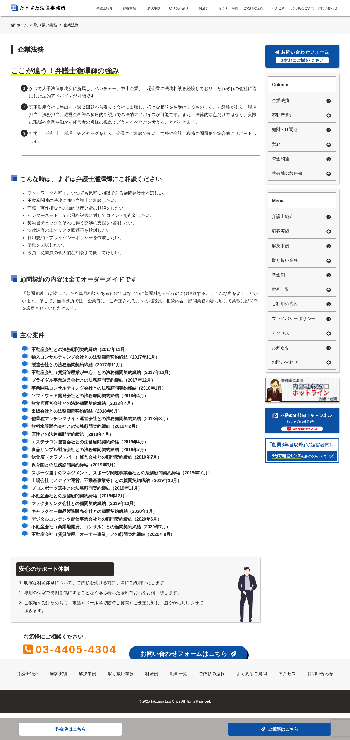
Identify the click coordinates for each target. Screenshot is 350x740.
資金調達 (301, 159)
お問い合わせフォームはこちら (188, 654)
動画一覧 (301, 290)
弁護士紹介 (104, 8)
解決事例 (154, 8)
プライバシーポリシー (301, 319)
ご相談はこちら (279, 729)
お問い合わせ (327, 8)
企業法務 (301, 101)
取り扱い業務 (179, 8)
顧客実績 (129, 8)
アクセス (277, 8)
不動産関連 (301, 115)
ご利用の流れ (301, 304)
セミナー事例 (228, 8)
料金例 (204, 8)
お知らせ (301, 348)
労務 (301, 145)
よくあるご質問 (302, 8)
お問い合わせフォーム (302, 56)
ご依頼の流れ (253, 8)
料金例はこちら (70, 729)
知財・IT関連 (301, 130)
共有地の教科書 (301, 174)
